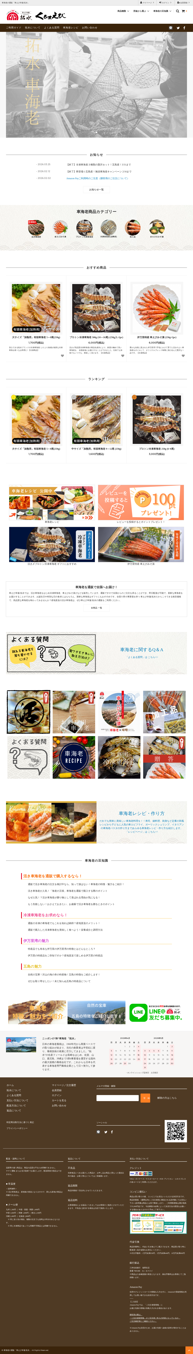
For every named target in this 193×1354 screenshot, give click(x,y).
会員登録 (183, 2)
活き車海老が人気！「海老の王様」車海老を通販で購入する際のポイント (68, 891)
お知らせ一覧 (96, 189)
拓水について (32, 27)
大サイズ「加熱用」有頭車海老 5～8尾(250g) (36, 337)
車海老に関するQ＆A (141, 649)
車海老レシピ (70, 27)
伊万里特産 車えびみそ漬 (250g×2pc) (156, 337)
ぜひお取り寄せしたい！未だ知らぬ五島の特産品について (59, 981)
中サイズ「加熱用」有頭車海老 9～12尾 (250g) (96, 449)
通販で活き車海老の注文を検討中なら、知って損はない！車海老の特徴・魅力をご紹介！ (76, 884)
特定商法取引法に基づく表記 (21, 1121)
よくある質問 (51, 27)
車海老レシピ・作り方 (142, 813)
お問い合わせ (89, 27)
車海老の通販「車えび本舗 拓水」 (17, 1350)
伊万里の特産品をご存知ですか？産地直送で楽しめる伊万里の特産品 (65, 955)
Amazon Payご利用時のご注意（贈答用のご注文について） (97, 178)
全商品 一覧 (96, 608)
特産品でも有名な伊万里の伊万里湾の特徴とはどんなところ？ (61, 949)
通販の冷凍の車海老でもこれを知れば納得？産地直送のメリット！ (64, 923)
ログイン (165, 2)
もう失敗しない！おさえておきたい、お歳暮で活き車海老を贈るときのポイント (71, 904)
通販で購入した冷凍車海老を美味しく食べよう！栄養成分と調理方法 (65, 930)
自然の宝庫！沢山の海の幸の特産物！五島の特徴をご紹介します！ (64, 974)
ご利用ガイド (13, 27)
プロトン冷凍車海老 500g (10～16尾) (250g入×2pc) (96, 337)
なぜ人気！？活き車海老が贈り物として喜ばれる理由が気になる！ (64, 897)
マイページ (147, 2)
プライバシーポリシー (18, 1126)
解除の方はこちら (167, 1098)
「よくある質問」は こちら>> (142, 657)
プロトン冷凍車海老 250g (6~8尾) (156, 449)
